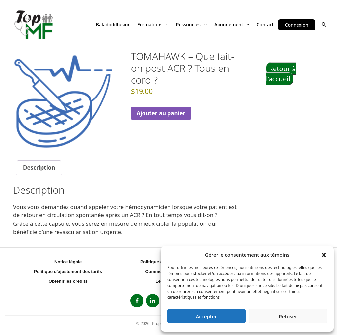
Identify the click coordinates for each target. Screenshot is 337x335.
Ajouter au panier (161, 113)
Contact (265, 24)
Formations (153, 24)
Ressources (192, 24)
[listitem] (136, 300)
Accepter (206, 316)
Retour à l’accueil (281, 73)
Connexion (296, 25)
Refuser (288, 316)
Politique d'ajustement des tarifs (68, 271)
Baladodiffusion (113, 24)
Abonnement (232, 24)
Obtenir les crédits (68, 281)
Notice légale (68, 261)
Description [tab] (39, 167)
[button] (324, 254)
